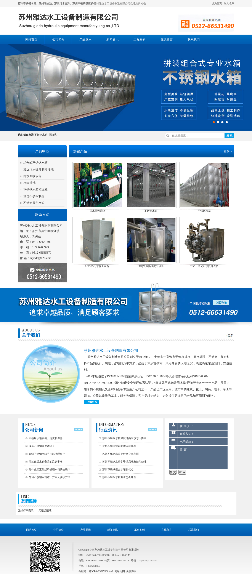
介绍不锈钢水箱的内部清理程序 (47, 453)
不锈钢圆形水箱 (34, 203)
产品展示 (85, 39)
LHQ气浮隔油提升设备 (151, 266)
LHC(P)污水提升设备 (97, 266)
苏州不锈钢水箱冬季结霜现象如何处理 (124, 461)
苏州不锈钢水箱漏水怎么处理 (119, 477)
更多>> (228, 151)
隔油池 (52, 134)
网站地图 (119, 571)
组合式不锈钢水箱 (35, 162)
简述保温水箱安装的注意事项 (46, 461)
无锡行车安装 (26, 510)
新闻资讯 (112, 39)
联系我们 (194, 39)
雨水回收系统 (97, 210)
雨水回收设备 (32, 176)
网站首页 (31, 39)
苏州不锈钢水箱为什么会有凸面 (120, 453)
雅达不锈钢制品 (34, 196)
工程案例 (139, 39)
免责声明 (131, 571)
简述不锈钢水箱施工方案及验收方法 (49, 477)
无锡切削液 (45, 510)
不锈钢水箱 (40, 134)
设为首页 (217, 3)
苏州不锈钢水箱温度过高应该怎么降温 (124, 438)
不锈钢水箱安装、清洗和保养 (46, 438)
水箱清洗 (29, 182)
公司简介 (58, 39)
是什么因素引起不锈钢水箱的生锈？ (49, 469)
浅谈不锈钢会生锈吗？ (42, 446)
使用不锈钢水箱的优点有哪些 (119, 446)
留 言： (202, 457)
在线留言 (167, 39)
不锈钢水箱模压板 (35, 189)
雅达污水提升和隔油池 (38, 169)
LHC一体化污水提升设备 (204, 266)
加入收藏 (229, 3)
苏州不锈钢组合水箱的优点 (117, 469)
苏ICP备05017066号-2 (101, 571)
